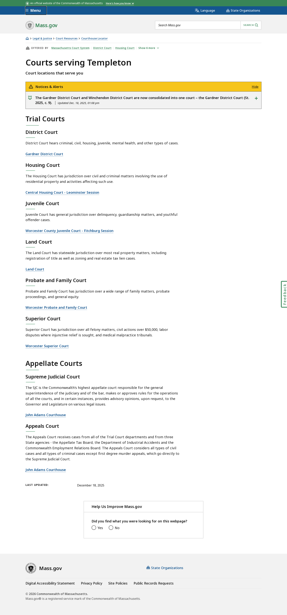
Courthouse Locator (94, 38)
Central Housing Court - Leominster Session (62, 192)
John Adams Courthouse (46, 415)
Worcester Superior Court (47, 346)
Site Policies (118, 583)
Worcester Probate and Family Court (56, 307)
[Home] (27, 38)
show (147, 48)
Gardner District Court (44, 154)
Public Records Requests (154, 583)
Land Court (35, 269)
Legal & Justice (42, 38)
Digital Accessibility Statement (50, 583)
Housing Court (125, 48)
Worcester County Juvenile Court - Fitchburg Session (69, 230)
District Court (102, 48)
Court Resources (66, 38)
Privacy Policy (91, 583)
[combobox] (208, 25)
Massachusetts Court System (70, 48)
